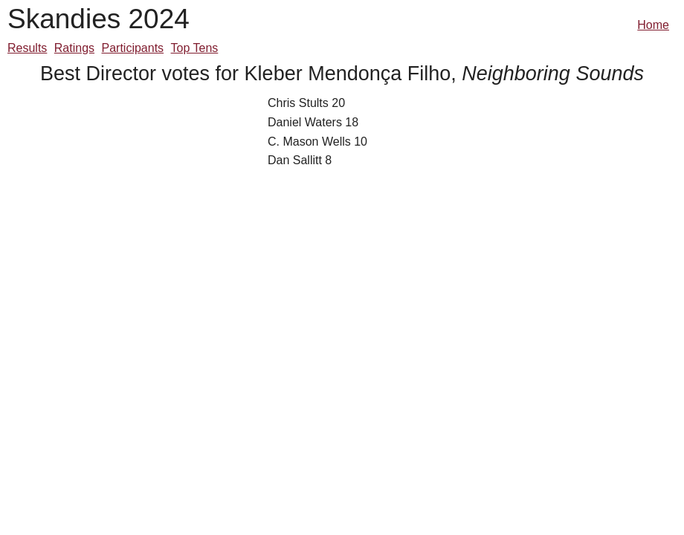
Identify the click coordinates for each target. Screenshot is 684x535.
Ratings (74, 48)
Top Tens (195, 48)
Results (27, 48)
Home (653, 25)
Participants (133, 48)
